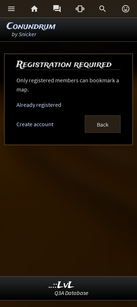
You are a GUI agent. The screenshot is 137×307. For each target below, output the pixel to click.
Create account (34, 124)
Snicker (27, 34)
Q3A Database (71, 292)
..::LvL (61, 285)
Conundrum (31, 26)
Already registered (38, 104)
